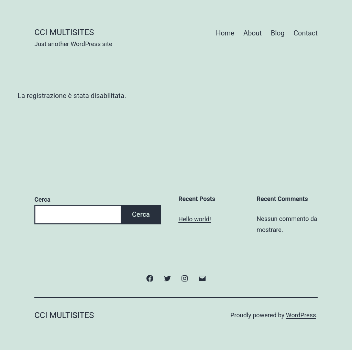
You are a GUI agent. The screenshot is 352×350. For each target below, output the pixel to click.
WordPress (301, 315)
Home (225, 33)
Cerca (42, 199)
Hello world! (194, 219)
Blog (278, 33)
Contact (306, 33)
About (252, 33)
